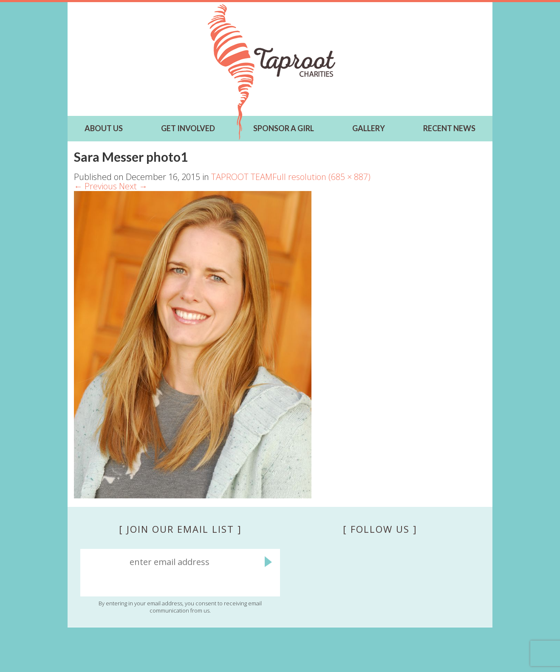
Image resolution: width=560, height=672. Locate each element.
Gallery (368, 128)
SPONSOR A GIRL (283, 128)
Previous (95, 186)
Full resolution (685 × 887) (321, 177)
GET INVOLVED (188, 128)
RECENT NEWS (449, 128)
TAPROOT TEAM (241, 177)
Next (133, 186)
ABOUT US (104, 128)
